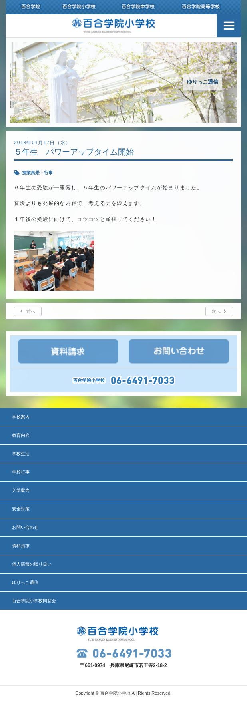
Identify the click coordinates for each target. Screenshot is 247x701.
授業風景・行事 (37, 172)
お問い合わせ (25, 527)
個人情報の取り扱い (32, 564)
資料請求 (21, 545)
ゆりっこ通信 (25, 582)
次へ (216, 311)
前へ (30, 311)
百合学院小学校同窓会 (34, 600)
